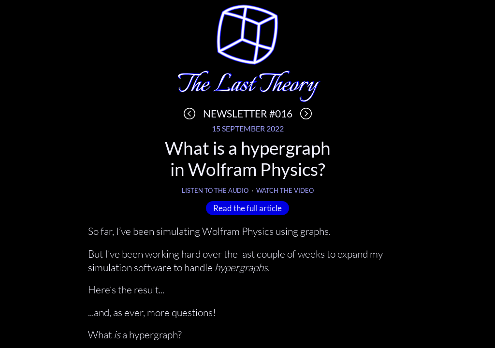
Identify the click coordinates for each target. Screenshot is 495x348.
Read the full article (247, 208)
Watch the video (285, 190)
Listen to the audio (215, 190)
